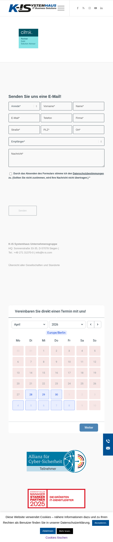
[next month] (97, 323)
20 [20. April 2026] (18, 387)
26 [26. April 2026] (94, 387)
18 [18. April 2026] (82, 376)
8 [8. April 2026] (43, 365)
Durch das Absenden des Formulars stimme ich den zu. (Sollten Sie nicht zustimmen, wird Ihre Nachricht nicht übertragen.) (56, 175)
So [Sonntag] (94, 344)
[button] (30, 397)
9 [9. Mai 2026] (82, 408)
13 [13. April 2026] (18, 376)
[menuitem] (59, 8)
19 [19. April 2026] (94, 376)
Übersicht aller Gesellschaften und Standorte (34, 265)
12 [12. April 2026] (94, 365)
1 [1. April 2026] (43, 354)
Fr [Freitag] (69, 344)
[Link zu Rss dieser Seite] (84, 8)
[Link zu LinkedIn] (101, 8)
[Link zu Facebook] (78, 8)
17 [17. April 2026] (69, 376)
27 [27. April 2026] (18, 397)
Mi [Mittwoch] (43, 344)
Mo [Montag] (18, 344)
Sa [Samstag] (82, 344)
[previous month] (90, 323)
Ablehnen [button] (47, 530)
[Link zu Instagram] (90, 8)
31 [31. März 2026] (30, 354)
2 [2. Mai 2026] (82, 397)
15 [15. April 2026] (43, 376)
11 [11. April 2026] (82, 365)
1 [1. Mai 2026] (69, 397)
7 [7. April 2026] (31, 365)
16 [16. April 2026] (56, 376)
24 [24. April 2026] (69, 387)
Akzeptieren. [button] (100, 523)
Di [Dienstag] (30, 344)
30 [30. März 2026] (18, 354)
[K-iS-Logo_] (47, 8)
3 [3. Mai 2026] (94, 397)
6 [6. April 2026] (18, 365)
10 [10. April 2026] (69, 365)
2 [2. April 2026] (56, 354)
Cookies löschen (56, 537)
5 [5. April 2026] (94, 354)
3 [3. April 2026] (69, 354)
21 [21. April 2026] (30, 387)
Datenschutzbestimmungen (88, 173)
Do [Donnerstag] (56, 344)
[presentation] (39, 195)
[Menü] (59, 8)
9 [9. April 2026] (56, 365)
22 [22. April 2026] (43, 387)
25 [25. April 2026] (82, 387)
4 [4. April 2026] (82, 354)
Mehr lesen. (64, 531)
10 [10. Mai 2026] (94, 408)
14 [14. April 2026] (30, 376)
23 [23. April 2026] (56, 387)
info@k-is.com (44, 252)
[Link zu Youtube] (95, 8)
